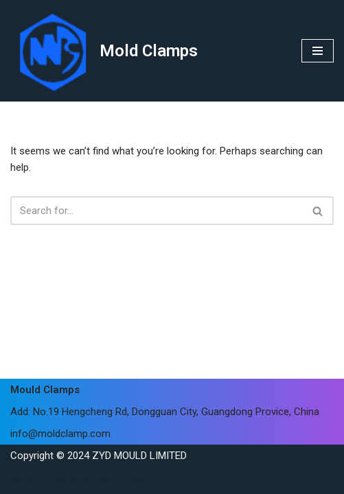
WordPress (122, 480)
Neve (21, 480)
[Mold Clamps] (104, 51)
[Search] (156, 210)
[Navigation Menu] (317, 50)
